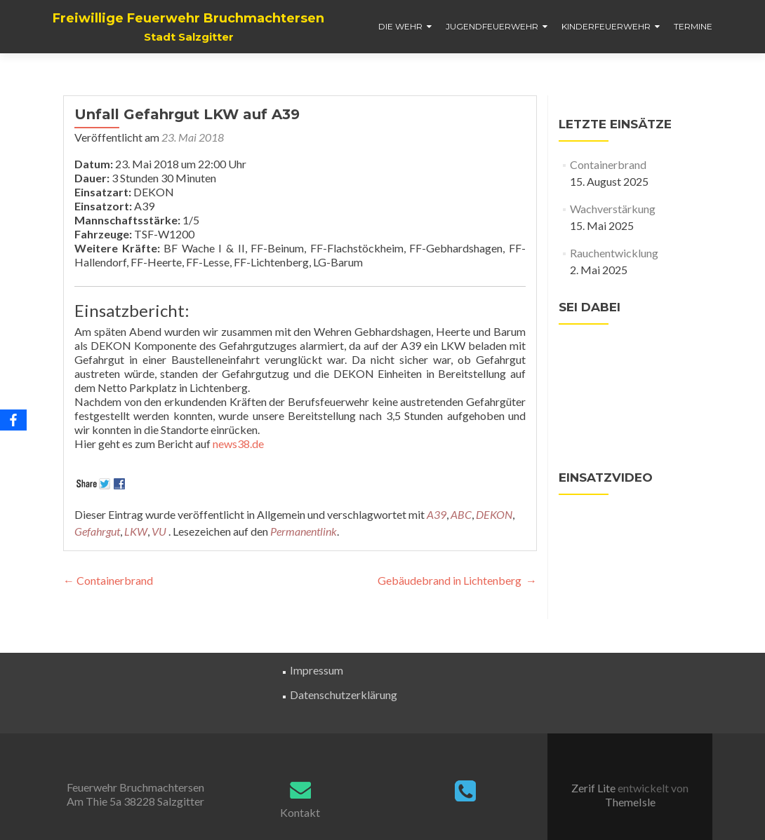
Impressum (316, 670)
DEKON (494, 514)
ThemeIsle (630, 801)
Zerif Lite (594, 787)
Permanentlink (303, 531)
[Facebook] (13, 420)
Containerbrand (108, 580)
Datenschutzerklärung (343, 694)
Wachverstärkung (613, 208)
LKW (135, 531)
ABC (461, 514)
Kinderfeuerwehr (606, 26)
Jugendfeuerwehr (492, 26)
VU (159, 531)
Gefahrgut (97, 531)
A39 (436, 514)
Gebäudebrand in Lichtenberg (457, 580)
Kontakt (300, 812)
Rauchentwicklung (614, 252)
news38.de (238, 443)
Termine (693, 26)
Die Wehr (400, 26)
